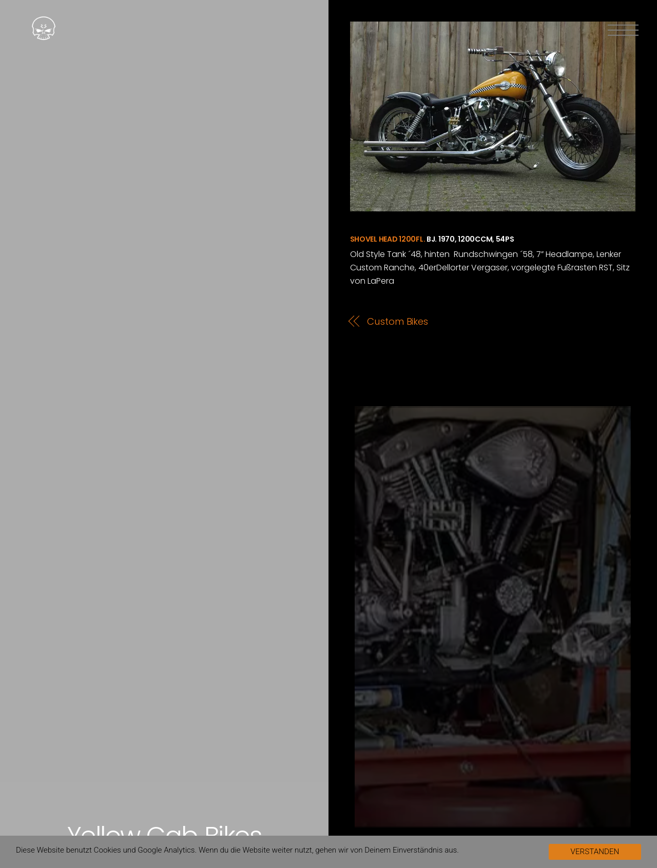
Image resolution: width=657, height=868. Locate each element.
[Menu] (623, 30)
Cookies (107, 850)
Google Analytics (166, 850)
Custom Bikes (397, 321)
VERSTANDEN (595, 851)
